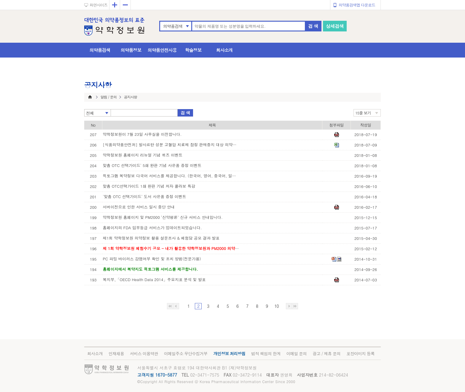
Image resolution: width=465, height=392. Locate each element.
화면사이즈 (98, 5)
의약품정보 (131, 50)
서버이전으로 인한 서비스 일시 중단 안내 (139, 206)
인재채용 (116, 353)
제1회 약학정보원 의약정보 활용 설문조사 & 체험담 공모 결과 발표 (161, 237)
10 (276, 306)
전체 (90, 113)
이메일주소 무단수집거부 (186, 353)
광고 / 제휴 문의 (326, 353)
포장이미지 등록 (360, 353)
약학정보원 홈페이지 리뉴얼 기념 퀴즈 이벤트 (143, 154)
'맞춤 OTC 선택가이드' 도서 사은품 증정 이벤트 (144, 196)
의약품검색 (172, 26)
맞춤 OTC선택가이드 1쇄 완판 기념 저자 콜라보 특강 (149, 186)
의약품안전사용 (162, 50)
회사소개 (224, 50)
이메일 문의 (296, 353)
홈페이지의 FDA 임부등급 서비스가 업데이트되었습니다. (152, 227)
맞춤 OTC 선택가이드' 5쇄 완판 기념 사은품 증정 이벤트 (152, 165)
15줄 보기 (363, 113)
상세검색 (335, 25)
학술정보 (193, 50)
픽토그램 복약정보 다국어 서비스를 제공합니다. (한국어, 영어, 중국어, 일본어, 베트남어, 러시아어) (171, 175)
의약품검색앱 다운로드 (357, 5)
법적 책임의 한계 (265, 353)
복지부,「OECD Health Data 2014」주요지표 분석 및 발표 (154, 279)
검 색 (313, 25)
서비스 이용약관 (144, 353)
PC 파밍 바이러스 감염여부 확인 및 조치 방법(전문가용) (152, 258)
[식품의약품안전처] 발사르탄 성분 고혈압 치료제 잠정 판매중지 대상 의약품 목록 (171, 144)
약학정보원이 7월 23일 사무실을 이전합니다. (142, 134)
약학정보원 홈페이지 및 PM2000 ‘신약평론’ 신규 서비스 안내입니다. (163, 217)
